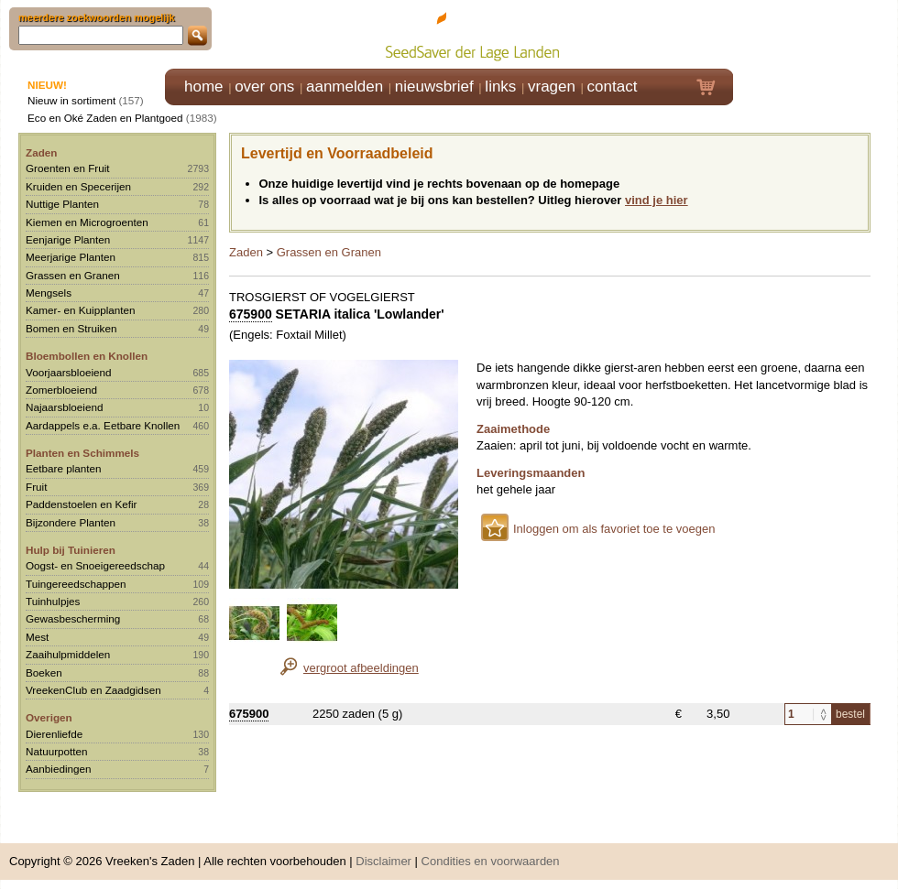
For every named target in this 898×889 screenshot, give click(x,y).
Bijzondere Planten (70, 522)
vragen (551, 86)
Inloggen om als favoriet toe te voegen (614, 529)
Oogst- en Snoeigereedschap (95, 565)
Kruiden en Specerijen (78, 186)
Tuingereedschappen (76, 584)
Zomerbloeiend (61, 390)
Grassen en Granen (73, 275)
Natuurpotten (57, 751)
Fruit (36, 487)
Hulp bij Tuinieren (70, 550)
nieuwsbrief (434, 86)
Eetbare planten (64, 468)
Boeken (44, 672)
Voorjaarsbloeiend (69, 372)
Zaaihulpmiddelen (68, 654)
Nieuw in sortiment (71, 100)
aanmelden (344, 86)
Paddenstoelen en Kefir (81, 504)
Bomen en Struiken (71, 328)
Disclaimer (383, 861)
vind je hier (656, 200)
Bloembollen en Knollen (87, 356)
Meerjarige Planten (70, 257)
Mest (37, 637)
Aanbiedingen (59, 769)
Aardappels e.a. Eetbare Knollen (103, 425)
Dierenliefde (54, 734)
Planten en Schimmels (82, 453)
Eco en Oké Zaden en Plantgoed (105, 118)
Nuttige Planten (62, 204)
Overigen (49, 717)
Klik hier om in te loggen (816, 33)
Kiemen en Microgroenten (87, 222)
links (500, 86)
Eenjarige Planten (68, 239)
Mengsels (48, 292)
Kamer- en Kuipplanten (81, 310)
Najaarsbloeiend (64, 407)
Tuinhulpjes (53, 601)
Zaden (41, 152)
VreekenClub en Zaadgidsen (93, 690)
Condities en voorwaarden (491, 861)
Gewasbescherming (73, 618)
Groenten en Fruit (68, 168)
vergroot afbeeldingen (361, 668)
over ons (264, 86)
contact (612, 86)
